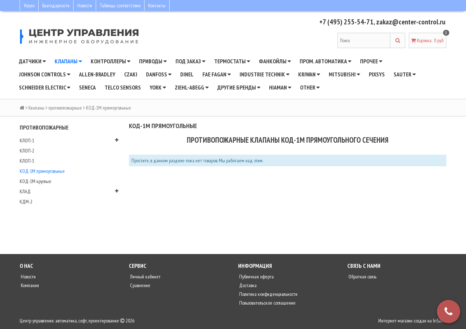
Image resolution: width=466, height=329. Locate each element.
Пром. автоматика (325, 61)
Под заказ (190, 61)
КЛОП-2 (27, 150)
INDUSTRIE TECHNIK (264, 74)
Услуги (29, 5)
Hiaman (280, 87)
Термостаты (232, 61)
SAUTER (405, 74)
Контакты (157, 5)
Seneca (87, 87)
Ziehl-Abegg (192, 87)
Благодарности (56, 5)
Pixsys (377, 74)
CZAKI (130, 74)
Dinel (187, 74)
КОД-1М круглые (35, 181)
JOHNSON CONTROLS (44, 74)
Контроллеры (110, 61)
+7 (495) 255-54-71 (346, 22)
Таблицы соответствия (120, 5)
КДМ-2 (26, 201)
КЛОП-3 (27, 161)
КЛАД (25, 191)
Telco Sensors (122, 87)
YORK (158, 87)
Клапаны (68, 61)
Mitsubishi (344, 74)
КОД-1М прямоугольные (42, 171)
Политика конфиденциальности (267, 294)
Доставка (247, 285)
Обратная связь (361, 276)
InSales (439, 320)
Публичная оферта (256, 276)
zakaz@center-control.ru (410, 22)
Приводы (153, 61)
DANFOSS (158, 74)
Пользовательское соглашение (267, 303)
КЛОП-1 (27, 140)
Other (310, 87)
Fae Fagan (216, 74)
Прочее (371, 61)
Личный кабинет (145, 276)
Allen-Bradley (97, 74)
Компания (29, 285)
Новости (84, 5)
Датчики (32, 61)
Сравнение (139, 285)
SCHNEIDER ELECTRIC (44, 87)
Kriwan (309, 74)
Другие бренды (238, 87)
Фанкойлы (275, 61)
